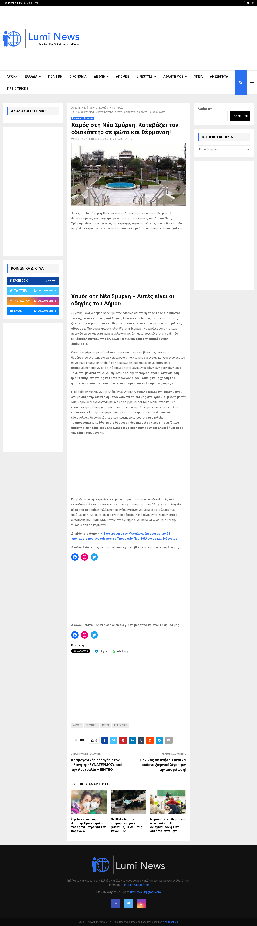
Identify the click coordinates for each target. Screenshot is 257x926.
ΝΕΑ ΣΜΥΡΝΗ (120, 725)
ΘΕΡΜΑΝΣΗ (91, 725)
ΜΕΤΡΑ (105, 725)
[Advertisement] (181, 38)
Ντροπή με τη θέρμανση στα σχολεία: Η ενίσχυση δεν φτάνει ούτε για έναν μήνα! (168, 825)
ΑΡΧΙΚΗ (12, 76)
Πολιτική (55, 76)
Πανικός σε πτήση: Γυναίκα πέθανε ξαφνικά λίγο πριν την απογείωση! (163, 765)
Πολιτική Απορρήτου (135, 884)
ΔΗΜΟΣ (77, 725)
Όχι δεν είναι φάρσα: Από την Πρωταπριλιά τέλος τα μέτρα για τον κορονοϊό (88, 825)
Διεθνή (99, 76)
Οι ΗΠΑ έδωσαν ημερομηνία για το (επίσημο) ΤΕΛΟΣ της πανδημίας (126, 825)
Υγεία (198, 76)
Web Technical (170, 922)
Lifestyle (145, 76)
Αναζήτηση (205, 108)
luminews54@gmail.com (145, 892)
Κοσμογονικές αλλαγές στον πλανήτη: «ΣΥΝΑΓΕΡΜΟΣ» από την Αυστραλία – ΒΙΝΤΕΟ (96, 765)
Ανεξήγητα (219, 76)
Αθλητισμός (173, 76)
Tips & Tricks (17, 88)
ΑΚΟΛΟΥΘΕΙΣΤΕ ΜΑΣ (28, 111)
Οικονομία (78, 76)
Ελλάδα (31, 76)
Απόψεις (123, 76)
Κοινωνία (76, 118)
